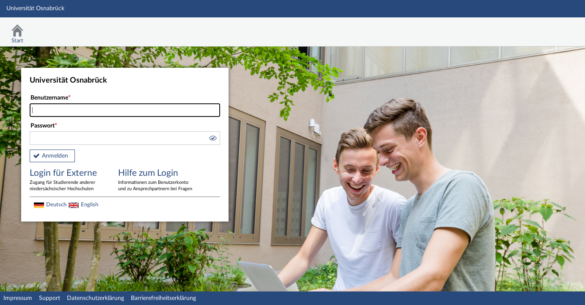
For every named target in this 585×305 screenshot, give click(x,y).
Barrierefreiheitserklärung (163, 298)
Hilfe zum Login (156, 180)
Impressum (17, 298)
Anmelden (55, 156)
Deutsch (56, 204)
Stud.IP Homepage (552, 28)
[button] (212, 139)
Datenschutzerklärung (95, 298)
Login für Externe (68, 180)
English (89, 204)
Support (49, 298)
